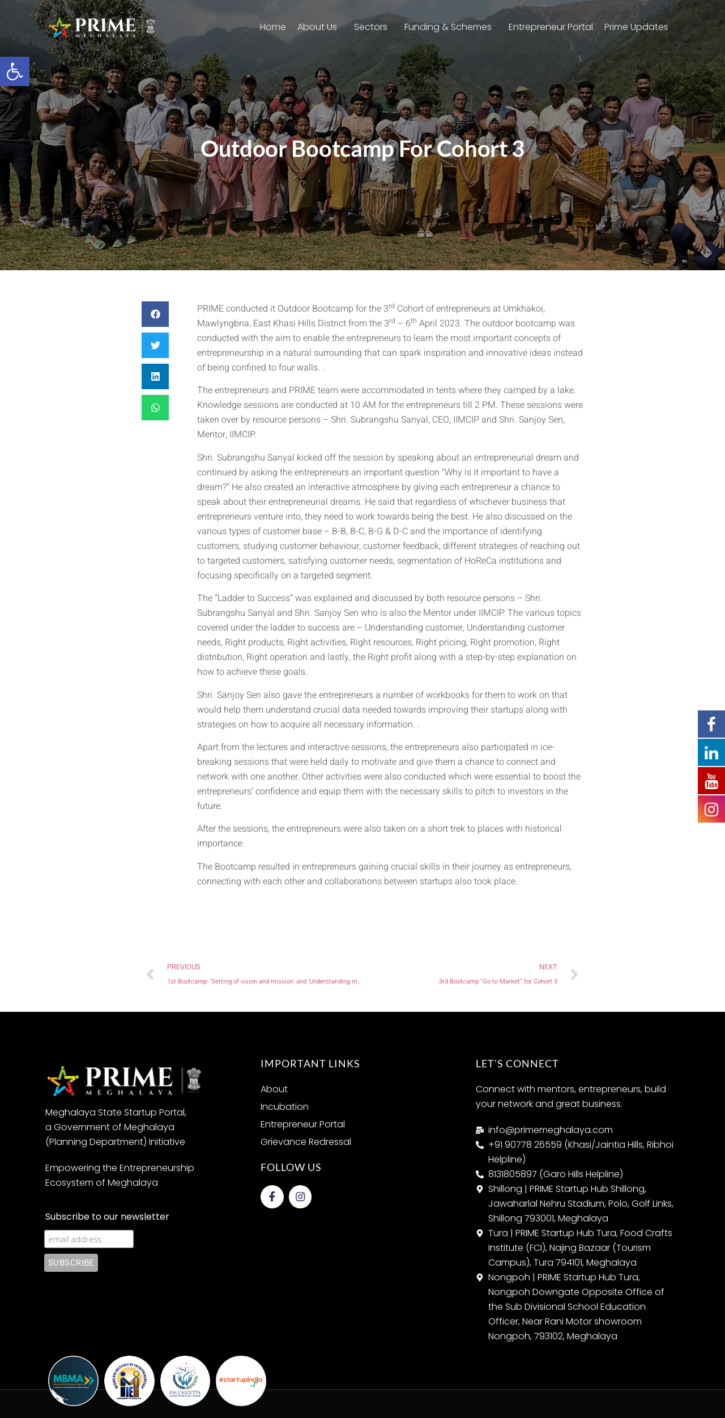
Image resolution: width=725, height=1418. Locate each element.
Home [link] (273, 26)
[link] (14, 71)
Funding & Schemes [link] (450, 26)
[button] (155, 314)
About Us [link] (320, 26)
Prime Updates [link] (639, 26)
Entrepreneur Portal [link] (551, 26)
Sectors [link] (373, 26)
